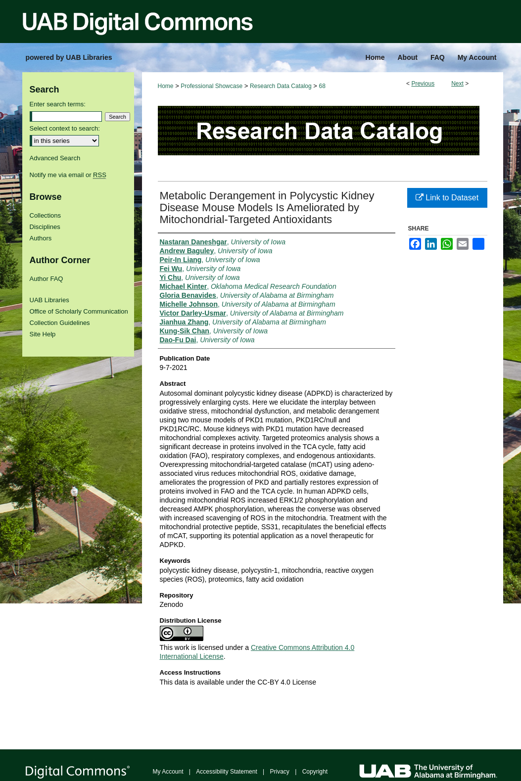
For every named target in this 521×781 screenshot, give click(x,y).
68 (322, 86)
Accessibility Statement (226, 771)
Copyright (315, 771)
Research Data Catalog (281, 86)
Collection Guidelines (60, 322)
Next (457, 83)
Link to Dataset (447, 197)
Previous (422, 83)
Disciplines (45, 226)
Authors (41, 238)
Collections (45, 215)
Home (166, 86)
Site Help (43, 334)
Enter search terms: (58, 104)
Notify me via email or (68, 175)
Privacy (279, 771)
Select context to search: (65, 128)
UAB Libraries (49, 300)
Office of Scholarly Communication (79, 311)
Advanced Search (55, 158)
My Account (168, 771)
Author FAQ (46, 278)
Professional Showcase (211, 86)
